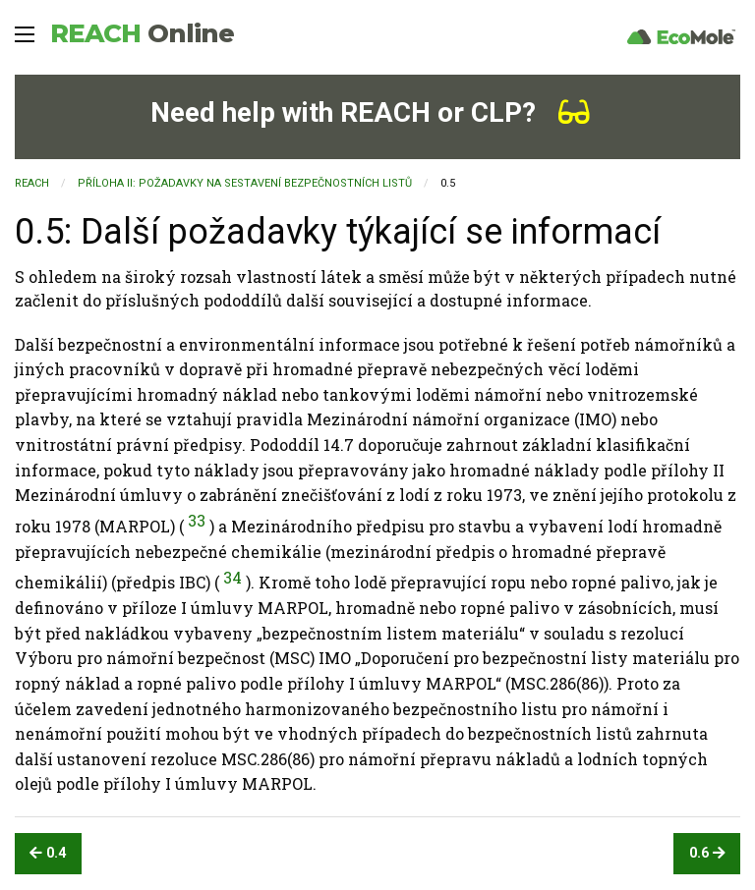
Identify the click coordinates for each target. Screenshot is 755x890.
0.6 (707, 853)
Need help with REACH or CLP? (370, 112)
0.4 (47, 853)
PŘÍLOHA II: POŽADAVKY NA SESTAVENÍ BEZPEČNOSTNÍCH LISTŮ (245, 183)
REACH (142, 33)
